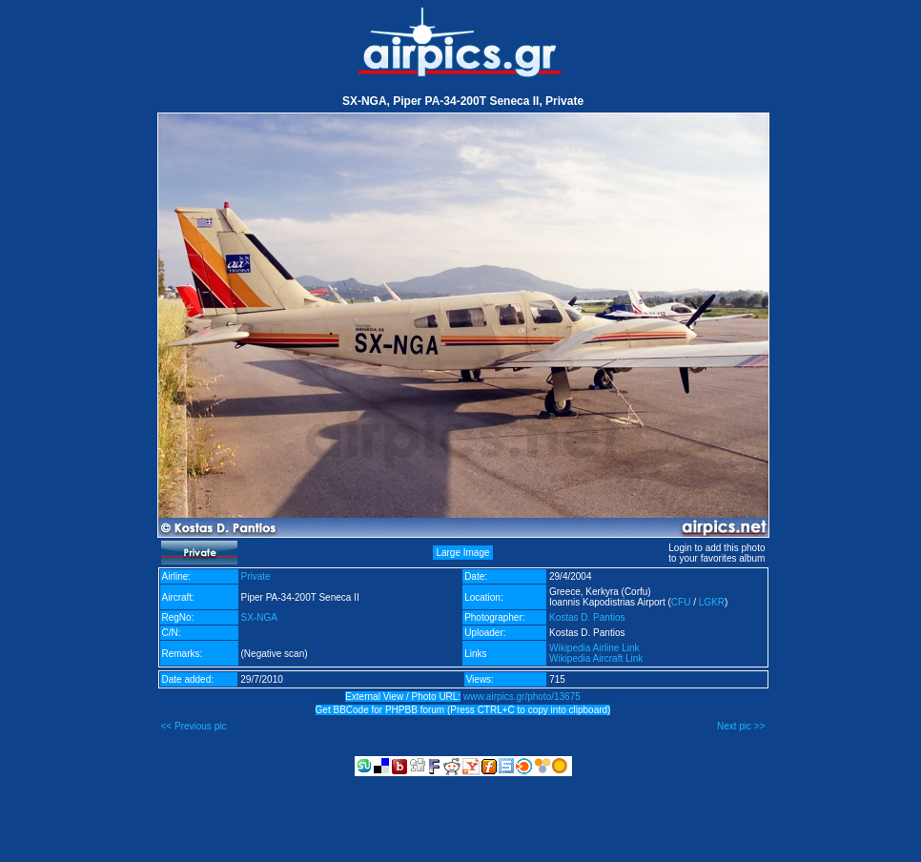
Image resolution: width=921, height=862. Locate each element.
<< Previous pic (194, 726)
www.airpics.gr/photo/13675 (522, 696)
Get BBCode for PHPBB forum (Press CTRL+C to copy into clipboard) (463, 710)
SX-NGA (259, 617)
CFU (681, 602)
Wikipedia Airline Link (594, 648)
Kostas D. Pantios (586, 617)
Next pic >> (741, 726)
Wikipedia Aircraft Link (596, 658)
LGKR (712, 602)
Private (256, 576)
